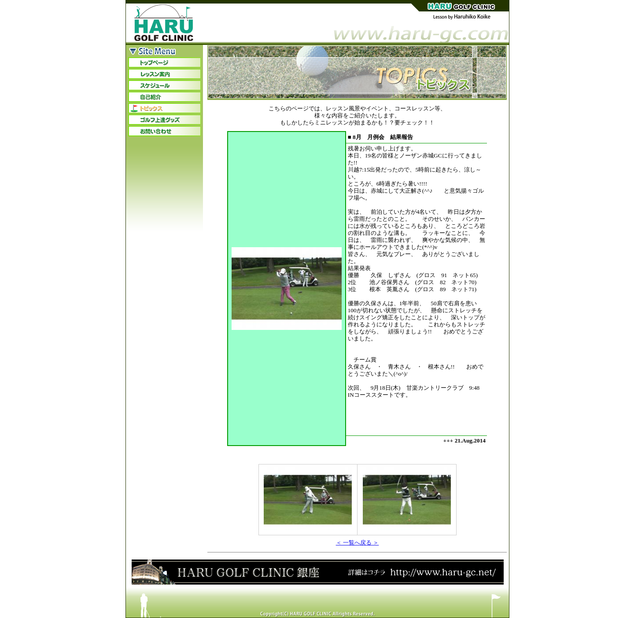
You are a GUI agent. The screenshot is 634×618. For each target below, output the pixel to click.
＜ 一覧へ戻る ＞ (357, 542)
